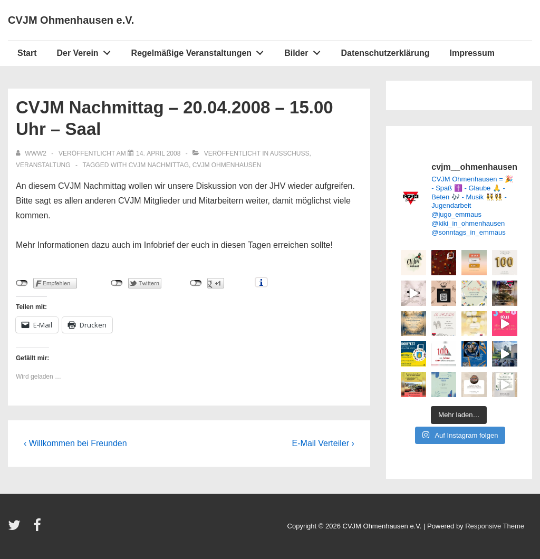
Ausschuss (290, 153)
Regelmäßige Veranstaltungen (200, 50)
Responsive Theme (494, 526)
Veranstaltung (43, 165)
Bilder (305, 50)
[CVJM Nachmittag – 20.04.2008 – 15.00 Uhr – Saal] (158, 153)
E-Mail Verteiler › (323, 443)
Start (26, 53)
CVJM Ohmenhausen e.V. (71, 20)
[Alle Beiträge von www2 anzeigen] (32, 153)
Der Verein (86, 50)
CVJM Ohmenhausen (227, 165)
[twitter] (16, 529)
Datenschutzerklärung (385, 53)
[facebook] (38, 529)
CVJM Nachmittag (159, 165)
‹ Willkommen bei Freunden (75, 443)
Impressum (472, 53)
